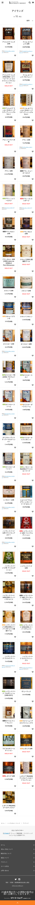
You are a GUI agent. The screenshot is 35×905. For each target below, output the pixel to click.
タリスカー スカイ (26, 376)
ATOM (11, 882)
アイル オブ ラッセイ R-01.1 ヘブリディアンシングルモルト (8, 111)
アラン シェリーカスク (9, 199)
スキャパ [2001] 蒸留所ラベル (26, 260)
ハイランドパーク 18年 (26, 567)
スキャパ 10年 (8, 291)
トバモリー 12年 (8, 500)
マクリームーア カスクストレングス (26, 722)
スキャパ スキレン (26, 316)
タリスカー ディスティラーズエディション (8, 439)
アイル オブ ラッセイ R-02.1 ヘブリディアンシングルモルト (26, 111)
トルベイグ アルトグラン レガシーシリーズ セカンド (26, 502)
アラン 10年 (26, 140)
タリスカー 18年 (26, 344)
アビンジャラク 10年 (8, 141)
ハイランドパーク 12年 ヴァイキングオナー (8, 533)
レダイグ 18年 (8, 776)
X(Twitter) (6, 833)
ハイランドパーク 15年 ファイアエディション (26, 533)
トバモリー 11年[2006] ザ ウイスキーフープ (26, 469)
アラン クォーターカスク (26, 172)
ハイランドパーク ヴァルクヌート (8, 657)
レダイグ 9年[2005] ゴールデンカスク (8, 806)
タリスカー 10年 (8, 344)
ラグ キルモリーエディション (9, 749)
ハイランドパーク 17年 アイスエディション (8, 568)
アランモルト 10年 (9, 232)
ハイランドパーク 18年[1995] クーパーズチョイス (9, 597)
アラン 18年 (9, 171)
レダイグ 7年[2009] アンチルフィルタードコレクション (26, 778)
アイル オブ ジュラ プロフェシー (26, 76)
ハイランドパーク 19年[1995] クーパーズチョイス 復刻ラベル (8, 628)
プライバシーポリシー (17, 885)
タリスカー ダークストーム (26, 405)
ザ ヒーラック (26, 691)
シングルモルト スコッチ (13, 823)
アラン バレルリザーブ (26, 199)
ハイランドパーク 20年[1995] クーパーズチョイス (26, 627)
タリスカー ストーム (9, 405)
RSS (7, 882)
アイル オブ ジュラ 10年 (8, 43)
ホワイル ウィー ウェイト (9, 722)
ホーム (2, 823)
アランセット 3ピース (9, 207)
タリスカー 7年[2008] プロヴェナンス (8, 377)
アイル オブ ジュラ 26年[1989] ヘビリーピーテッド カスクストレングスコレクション (8, 79)
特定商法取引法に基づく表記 (22, 882)
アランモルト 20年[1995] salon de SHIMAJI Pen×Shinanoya (8, 262)
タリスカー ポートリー (9, 468)
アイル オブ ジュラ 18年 (26, 43)
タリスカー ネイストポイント (26, 438)
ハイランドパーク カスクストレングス (26, 658)
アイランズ (25, 823)
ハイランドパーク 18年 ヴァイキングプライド (26, 597)
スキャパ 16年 (26, 291)
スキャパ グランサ (9, 317)
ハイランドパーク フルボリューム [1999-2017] (8, 693)
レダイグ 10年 (26, 748)
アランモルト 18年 (26, 232)
